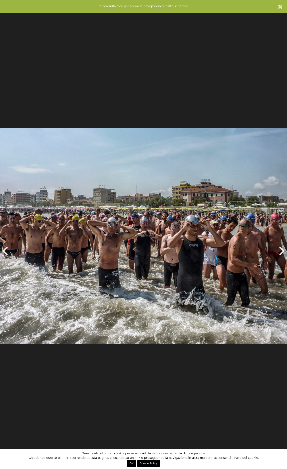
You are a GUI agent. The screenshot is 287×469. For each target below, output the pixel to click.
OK (131, 463)
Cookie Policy (148, 463)
